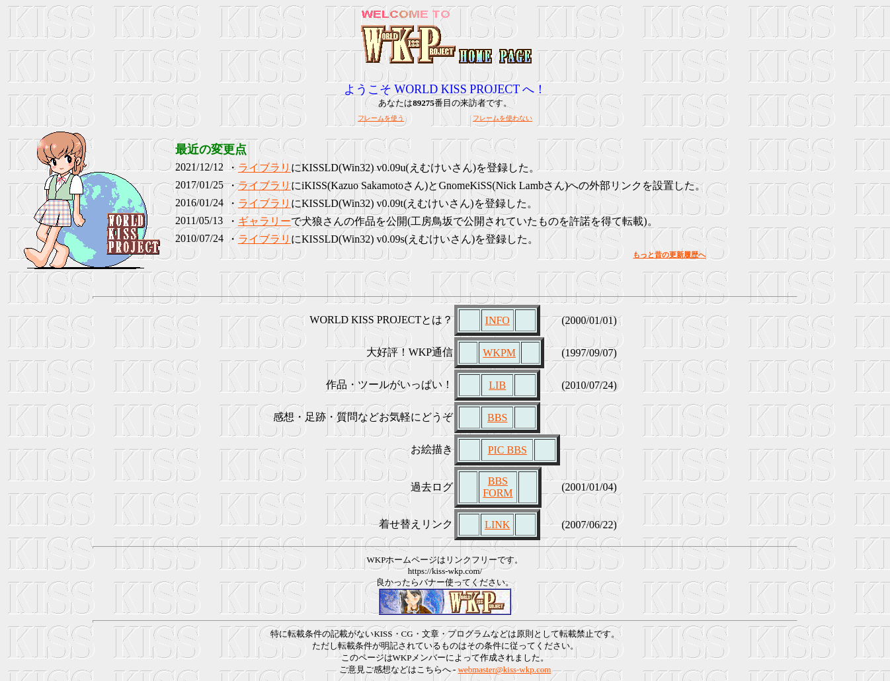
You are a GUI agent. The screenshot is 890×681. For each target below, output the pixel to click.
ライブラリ (264, 167)
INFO (497, 320)
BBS (497, 417)
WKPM (499, 352)
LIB (497, 385)
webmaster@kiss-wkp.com (504, 669)
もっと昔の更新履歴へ (669, 255)
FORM (497, 493)
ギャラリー (264, 221)
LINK (497, 524)
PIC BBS (507, 450)
